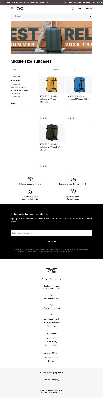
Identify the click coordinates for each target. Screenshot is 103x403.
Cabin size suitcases (18, 87)
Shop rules (51, 326)
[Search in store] (51, 16)
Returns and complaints (51, 322)
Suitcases (16, 77)
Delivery (51, 361)
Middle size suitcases (19, 90)
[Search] (90, 16)
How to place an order (51, 319)
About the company (51, 380)
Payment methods (51, 357)
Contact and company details (51, 373)
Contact (88, 8)
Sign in (80, 8)
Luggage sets (16, 84)
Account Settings (51, 345)
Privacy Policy (51, 342)
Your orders (51, 338)
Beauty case (15, 96)
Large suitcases (16, 93)
